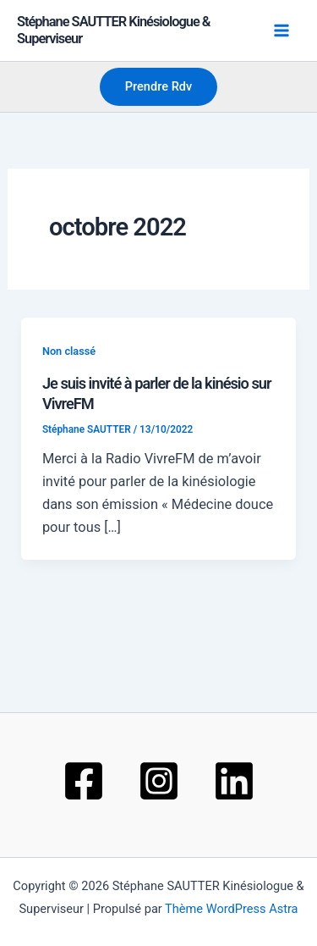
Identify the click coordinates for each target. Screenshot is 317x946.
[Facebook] (84, 781)
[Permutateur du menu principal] (281, 31)
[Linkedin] (234, 781)
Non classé (69, 351)
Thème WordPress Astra (231, 908)
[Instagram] (159, 781)
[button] (159, 87)
